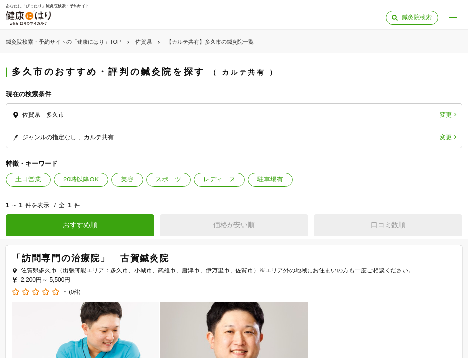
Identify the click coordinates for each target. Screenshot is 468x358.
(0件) (74, 292)
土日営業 (28, 179)
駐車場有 (270, 179)
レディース (219, 179)
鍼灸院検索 (417, 17)
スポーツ (168, 179)
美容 (127, 179)
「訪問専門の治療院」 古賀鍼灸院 (90, 258)
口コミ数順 (388, 225)
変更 (446, 115)
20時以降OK (81, 179)
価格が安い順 (234, 225)
